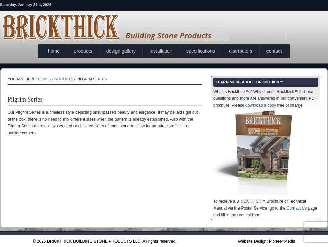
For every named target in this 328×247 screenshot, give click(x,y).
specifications (200, 51)
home (54, 51)
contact (274, 51)
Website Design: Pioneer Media (266, 241)
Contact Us (297, 208)
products (83, 51)
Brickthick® (114, 22)
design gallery (121, 51)
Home (43, 79)
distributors (240, 51)
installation (161, 51)
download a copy (260, 105)
